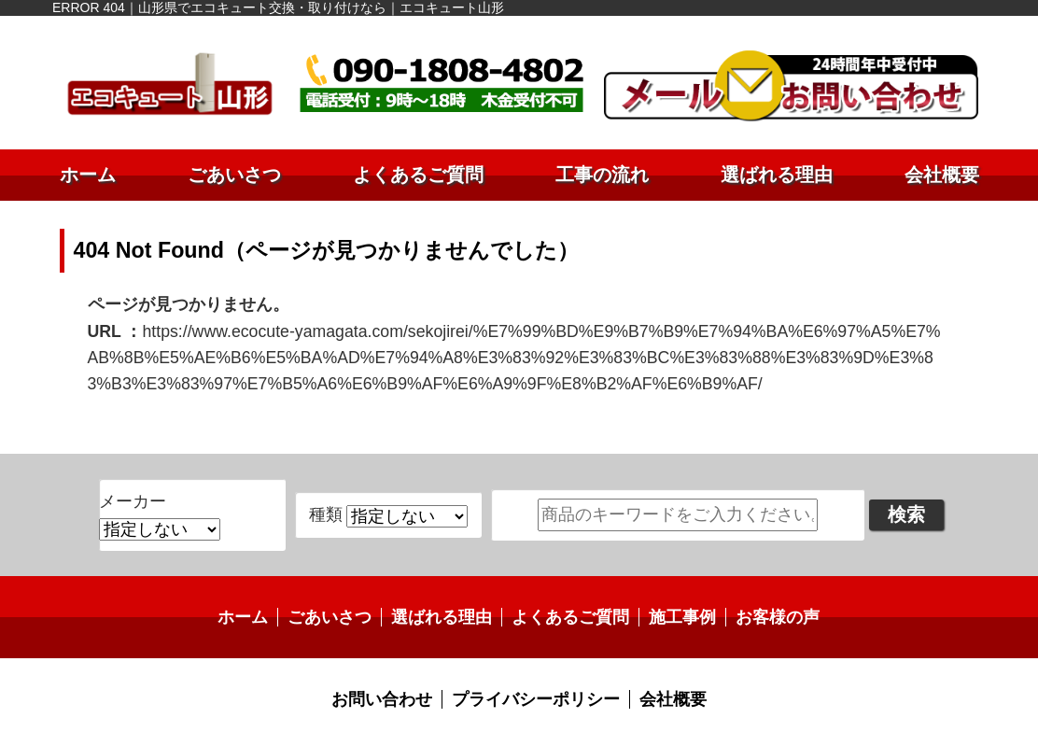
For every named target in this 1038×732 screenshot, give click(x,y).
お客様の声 (754, 582)
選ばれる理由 (777, 174)
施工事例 (667, 582)
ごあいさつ (234, 174)
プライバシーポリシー (534, 661)
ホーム (88, 174)
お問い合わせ (395, 661)
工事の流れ (602, 174)
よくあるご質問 (418, 174)
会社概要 (942, 174)
